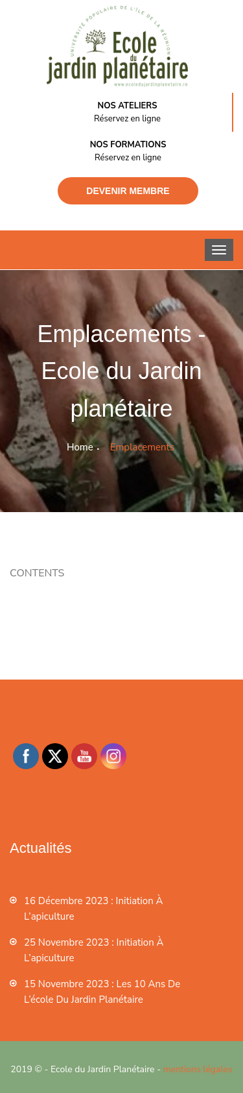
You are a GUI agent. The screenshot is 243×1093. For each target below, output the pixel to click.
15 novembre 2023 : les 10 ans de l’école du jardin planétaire (102, 991)
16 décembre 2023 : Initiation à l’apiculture (93, 908)
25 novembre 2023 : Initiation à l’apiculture (94, 950)
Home (80, 447)
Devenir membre (127, 191)
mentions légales (198, 1069)
